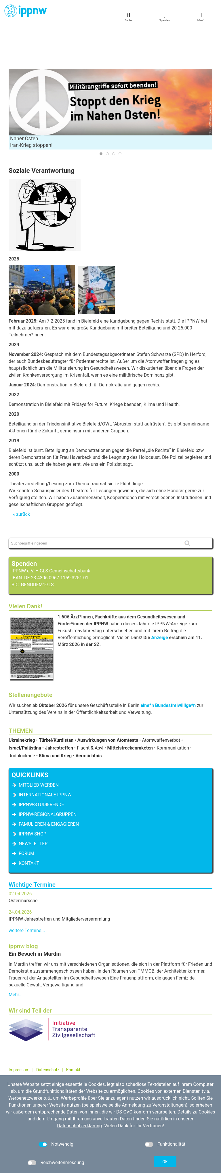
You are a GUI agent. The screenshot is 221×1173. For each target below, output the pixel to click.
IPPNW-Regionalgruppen (48, 773)
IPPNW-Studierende (41, 763)
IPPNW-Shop (32, 793)
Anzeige (159, 596)
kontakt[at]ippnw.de (39, 1069)
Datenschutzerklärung (79, 1125)
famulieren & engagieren (49, 783)
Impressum (19, 1029)
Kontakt (29, 822)
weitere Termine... (27, 889)
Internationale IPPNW (45, 754)
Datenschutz (47, 1029)
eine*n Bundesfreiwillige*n (168, 664)
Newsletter (33, 803)
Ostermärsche (23, 859)
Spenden (24, 522)
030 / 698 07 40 (30, 1063)
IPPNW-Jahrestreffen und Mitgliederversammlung (59, 878)
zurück (23, 473)
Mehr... (15, 954)
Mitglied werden (39, 744)
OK (164, 1161)
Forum (26, 812)
